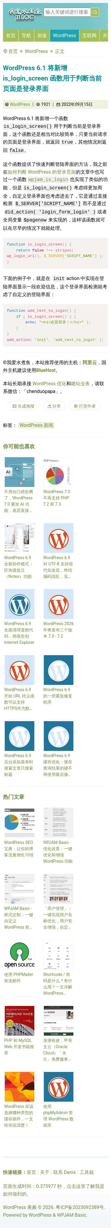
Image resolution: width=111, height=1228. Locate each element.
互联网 (89, 35)
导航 (26, 35)
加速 (42, 35)
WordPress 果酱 (20, 1207)
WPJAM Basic (71, 1215)
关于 (44, 1172)
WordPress (64, 35)
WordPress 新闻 (36, 425)
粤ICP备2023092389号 (80, 1207)
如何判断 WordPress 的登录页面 (42, 172)
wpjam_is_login (48, 180)
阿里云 (90, 362)
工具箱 (87, 1172)
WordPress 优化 (49, 383)
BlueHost (46, 370)
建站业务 (80, 383)
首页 (10, 35)
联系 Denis (64, 1172)
